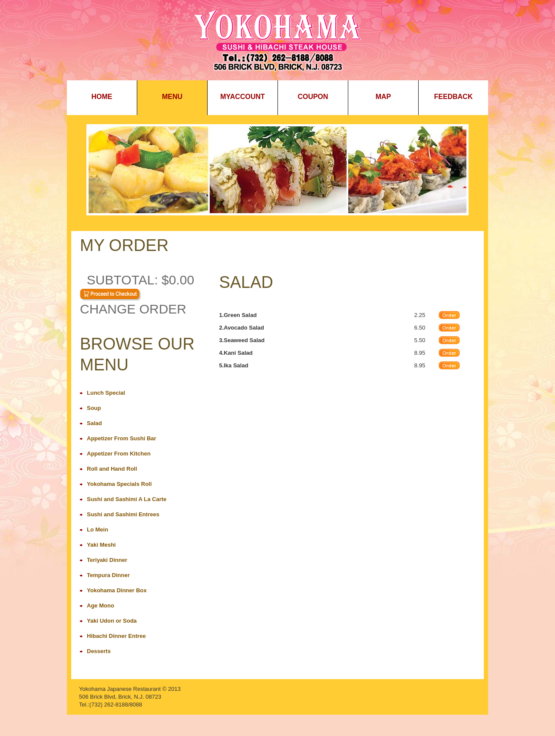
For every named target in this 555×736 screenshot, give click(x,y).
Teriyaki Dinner (107, 560)
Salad (94, 423)
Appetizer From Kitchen (119, 453)
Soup (94, 408)
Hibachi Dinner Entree (116, 636)
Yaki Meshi (101, 544)
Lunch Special (106, 392)
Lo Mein (97, 529)
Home (102, 96)
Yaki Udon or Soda (112, 620)
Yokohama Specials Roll (119, 484)
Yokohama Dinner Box (117, 590)
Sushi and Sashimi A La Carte (126, 499)
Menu (172, 96)
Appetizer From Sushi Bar (121, 438)
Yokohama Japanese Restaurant (120, 689)
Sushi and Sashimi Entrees (123, 514)
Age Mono (100, 605)
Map (383, 96)
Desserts (99, 651)
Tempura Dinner (108, 575)
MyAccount (242, 96)
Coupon (312, 96)
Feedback (453, 96)
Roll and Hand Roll (112, 468)
